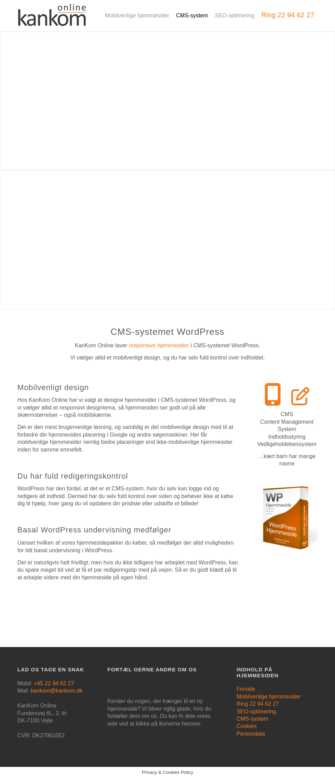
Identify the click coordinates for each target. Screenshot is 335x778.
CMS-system (252, 719)
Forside (245, 689)
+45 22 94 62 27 (54, 683)
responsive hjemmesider (159, 345)
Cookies (246, 726)
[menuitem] (137, 15)
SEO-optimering (256, 711)
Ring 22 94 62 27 (257, 704)
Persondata (250, 734)
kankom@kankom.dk (57, 691)
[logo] (52, 19)
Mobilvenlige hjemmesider (268, 697)
